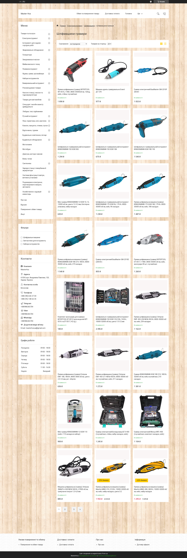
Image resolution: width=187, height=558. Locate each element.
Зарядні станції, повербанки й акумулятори (34, 169)
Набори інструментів (31, 78)
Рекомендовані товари (32, 88)
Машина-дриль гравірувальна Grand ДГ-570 (110, 90)
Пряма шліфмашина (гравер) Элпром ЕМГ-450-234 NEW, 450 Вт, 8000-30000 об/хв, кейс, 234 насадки (150, 319)
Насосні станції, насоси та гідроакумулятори (33, 94)
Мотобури (26, 149)
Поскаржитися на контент (88, 556)
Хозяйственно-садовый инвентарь (32, 193)
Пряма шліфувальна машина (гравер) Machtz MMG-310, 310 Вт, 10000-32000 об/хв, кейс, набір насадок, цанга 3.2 (112, 489)
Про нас (24, 200)
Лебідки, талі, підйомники (33, 111)
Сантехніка (27, 163)
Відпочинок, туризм (30, 130)
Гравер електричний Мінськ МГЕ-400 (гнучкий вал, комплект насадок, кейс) (149, 433)
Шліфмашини (89, 26)
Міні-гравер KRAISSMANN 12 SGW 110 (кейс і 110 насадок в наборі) (72, 433)
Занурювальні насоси (31, 60)
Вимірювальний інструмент (33, 83)
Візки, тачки (27, 159)
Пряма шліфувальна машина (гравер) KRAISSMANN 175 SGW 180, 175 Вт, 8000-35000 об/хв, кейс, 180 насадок (150, 204)
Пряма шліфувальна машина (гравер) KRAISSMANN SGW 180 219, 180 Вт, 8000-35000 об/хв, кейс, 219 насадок (74, 261)
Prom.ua (105, 553)
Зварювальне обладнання (33, 50)
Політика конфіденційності (107, 556)
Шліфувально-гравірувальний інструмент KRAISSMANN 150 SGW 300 (74, 148)
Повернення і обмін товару (31, 209)
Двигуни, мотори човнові (32, 154)
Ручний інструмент (30, 116)
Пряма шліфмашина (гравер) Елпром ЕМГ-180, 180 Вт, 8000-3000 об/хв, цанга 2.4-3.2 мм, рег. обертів (73, 376)
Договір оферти (143, 545)
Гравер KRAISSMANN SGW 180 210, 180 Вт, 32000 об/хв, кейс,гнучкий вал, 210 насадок (150, 376)
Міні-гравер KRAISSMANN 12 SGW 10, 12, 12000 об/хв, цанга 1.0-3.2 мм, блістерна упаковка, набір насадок (73, 204)
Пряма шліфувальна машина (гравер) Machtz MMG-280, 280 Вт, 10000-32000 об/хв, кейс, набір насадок (150, 489)
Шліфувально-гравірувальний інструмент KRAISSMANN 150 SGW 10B (112, 148)
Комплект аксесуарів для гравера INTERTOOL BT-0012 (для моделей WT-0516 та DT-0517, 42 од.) (73, 319)
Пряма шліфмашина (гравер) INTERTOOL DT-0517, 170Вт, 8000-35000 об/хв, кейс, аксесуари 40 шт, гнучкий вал (150, 261)
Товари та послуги (28, 34)
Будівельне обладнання (32, 140)
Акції (23, 214)
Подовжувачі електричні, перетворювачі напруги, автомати (32, 184)
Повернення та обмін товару (32, 545)
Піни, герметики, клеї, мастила (34, 121)
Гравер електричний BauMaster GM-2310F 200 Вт (150, 90)
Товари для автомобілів (32, 100)
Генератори (27, 55)
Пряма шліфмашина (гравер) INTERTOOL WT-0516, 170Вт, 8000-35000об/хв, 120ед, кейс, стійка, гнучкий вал (74, 91)
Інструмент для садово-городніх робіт (32, 44)
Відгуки (24, 205)
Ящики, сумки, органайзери (33, 74)
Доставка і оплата (112, 14)
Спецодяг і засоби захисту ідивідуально (33, 106)
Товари (63, 26)
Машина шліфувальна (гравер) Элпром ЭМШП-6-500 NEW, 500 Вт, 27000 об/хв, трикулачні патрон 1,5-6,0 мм (73, 489)
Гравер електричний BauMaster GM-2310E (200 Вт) (112, 260)
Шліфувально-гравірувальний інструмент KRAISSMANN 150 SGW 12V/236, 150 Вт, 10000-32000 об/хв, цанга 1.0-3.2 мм (112, 319)
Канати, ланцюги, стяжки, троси (35, 126)
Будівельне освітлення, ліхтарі (35, 135)
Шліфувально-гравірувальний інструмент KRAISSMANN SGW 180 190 (150, 148)
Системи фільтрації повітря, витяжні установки (34, 176)
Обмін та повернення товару (88, 14)
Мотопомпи (27, 145)
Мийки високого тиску (31, 64)
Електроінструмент (74, 26)
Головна (128, 14)
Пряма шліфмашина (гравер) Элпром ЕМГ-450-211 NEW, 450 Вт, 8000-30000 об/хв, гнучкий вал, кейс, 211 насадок (112, 376)
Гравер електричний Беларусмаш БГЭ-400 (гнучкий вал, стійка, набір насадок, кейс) (112, 433)
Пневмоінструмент (30, 69)
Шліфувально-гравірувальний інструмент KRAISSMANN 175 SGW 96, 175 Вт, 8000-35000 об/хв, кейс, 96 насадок (112, 204)
